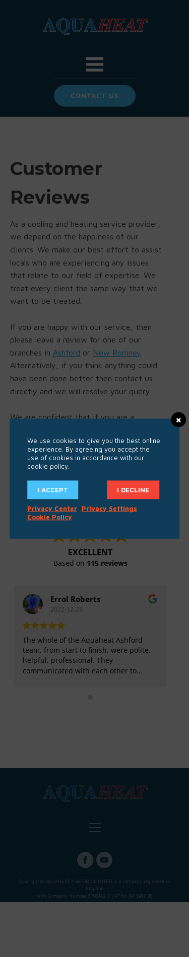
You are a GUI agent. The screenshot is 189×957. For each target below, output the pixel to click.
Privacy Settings (109, 508)
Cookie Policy (49, 516)
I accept (52, 489)
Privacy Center (52, 508)
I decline (133, 489)
